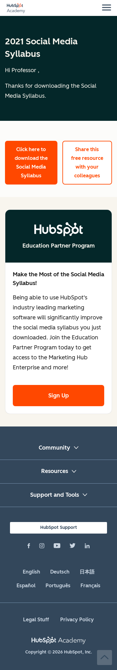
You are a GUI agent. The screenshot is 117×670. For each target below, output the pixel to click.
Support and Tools (54, 494)
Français (90, 586)
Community (54, 447)
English (31, 572)
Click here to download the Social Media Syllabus (31, 162)
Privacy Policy (77, 620)
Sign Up (58, 395)
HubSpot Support (58, 527)
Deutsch (60, 572)
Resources (54, 471)
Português (58, 586)
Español (26, 586)
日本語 (87, 572)
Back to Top (104, 657)
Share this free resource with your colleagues (87, 162)
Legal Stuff (36, 620)
